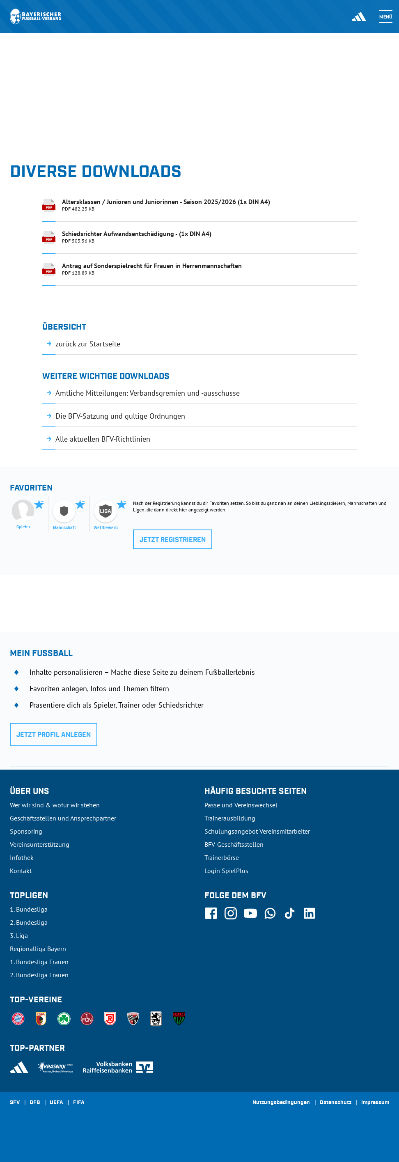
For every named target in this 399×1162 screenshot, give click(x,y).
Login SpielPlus (226, 870)
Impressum (375, 1103)
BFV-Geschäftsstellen (234, 844)
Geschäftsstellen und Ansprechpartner (63, 818)
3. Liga (19, 935)
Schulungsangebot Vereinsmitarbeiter (257, 831)
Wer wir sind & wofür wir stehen (55, 805)
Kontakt (21, 870)
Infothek (22, 857)
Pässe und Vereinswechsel (240, 805)
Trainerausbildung (229, 818)
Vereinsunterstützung (39, 844)
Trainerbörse (221, 857)
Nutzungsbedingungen (281, 1103)
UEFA (56, 1103)
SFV (15, 1103)
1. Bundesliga (29, 909)
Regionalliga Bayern (38, 948)
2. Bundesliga (29, 922)
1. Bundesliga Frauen (39, 962)
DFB (35, 1103)
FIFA (79, 1103)
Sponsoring (26, 831)
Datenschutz (335, 1103)
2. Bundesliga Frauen (39, 975)
